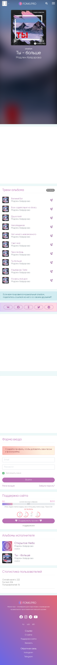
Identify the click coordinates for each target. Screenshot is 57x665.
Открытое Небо (24, 543)
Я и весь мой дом (19, 279)
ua (28, 624)
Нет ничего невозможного (23, 234)
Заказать (28, 643)
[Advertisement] (28, 93)
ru (23, 624)
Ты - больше (22, 555)
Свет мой (15, 243)
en (33, 624)
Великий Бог (17, 199)
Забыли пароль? (47, 486)
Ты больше (16, 261)
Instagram (28, 653)
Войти (28, 480)
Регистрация (8, 486)
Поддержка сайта (28, 639)
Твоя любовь (17, 252)
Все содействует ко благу (23, 208)
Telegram (28, 657)
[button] (42, 41)
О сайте (28, 635)
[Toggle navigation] (53, 3)
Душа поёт (16, 216)
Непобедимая (18, 225)
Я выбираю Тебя (19, 270)
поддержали (28, 526)
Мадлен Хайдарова (28, 57)
